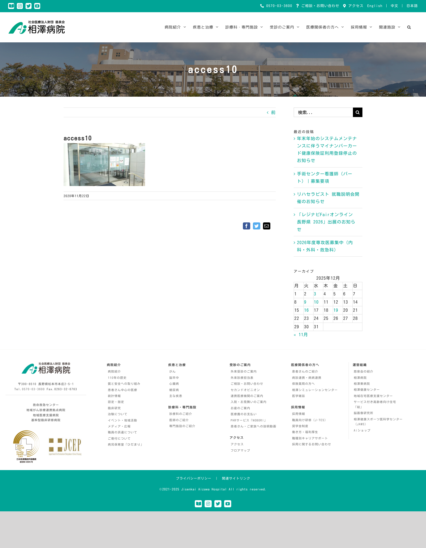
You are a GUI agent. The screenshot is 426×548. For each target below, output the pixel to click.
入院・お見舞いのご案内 (249, 401)
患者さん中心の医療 (122, 389)
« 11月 (301, 334)
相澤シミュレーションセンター (315, 389)
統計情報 (114, 395)
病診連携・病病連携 (306, 377)
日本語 (412, 6)
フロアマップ (240, 450)
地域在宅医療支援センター (373, 395)
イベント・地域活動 (122, 420)
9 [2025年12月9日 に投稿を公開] (305, 302)
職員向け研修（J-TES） (310, 419)
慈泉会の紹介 (363, 371)
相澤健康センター (367, 389)
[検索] (357, 112)
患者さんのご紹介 (305, 371)
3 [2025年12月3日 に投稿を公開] (315, 294)
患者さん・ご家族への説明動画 (253, 426)
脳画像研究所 (363, 412)
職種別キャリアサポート (310, 438)
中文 (394, 6)
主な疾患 (175, 395)
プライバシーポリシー (193, 478)
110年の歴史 (117, 377)
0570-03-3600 (278, 6)
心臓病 (174, 383)
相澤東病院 (362, 383)
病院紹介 (114, 371)
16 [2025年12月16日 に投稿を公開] (306, 310)
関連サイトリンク (236, 478)
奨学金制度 (300, 425)
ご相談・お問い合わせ (319, 6)
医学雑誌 (298, 395)
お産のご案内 (240, 408)
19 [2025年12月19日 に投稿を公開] (335, 310)
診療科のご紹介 (180, 413)
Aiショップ (362, 430)
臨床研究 (114, 408)
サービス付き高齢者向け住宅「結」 (375, 404)
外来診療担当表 (242, 377)
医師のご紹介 (179, 419)
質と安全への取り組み (124, 383)
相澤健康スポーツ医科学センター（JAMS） (378, 422)
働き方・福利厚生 (305, 431)
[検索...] (323, 112)
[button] (409, 27)
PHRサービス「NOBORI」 (249, 420)
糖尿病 (174, 389)
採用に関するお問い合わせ (311, 444)
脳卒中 (174, 377)
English (375, 6)
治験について (117, 413)
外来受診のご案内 (244, 371)
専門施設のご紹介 (182, 425)
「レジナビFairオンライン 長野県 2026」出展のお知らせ (326, 221)
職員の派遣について (122, 432)
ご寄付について (119, 438)
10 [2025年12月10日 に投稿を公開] (316, 302)
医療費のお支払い (244, 413)
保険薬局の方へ (303, 383)
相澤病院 (360, 377)
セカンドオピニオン (245, 389)
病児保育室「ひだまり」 (126, 444)
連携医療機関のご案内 (247, 395)
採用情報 (298, 413)
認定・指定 (116, 401)
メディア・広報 (119, 426)
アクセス (355, 6)
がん (172, 371)
